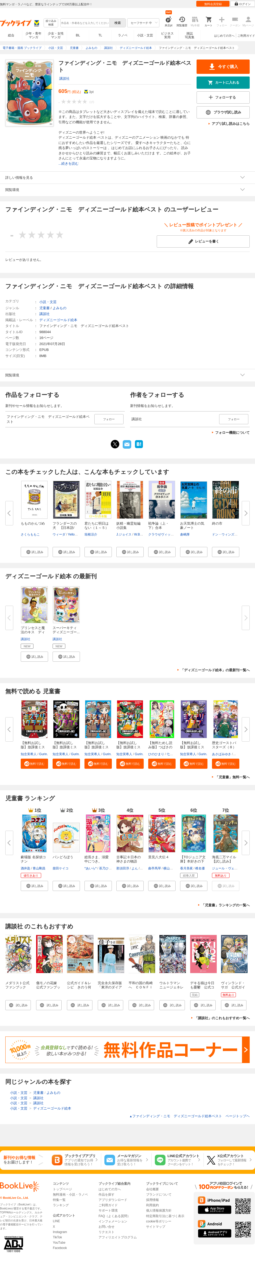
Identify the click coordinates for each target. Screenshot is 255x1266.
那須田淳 (122, 868)
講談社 (64, 78)
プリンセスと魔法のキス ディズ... (33, 632)
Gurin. (43, 754)
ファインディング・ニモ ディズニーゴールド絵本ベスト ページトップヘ (189, 1116)
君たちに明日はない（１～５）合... (96, 527)
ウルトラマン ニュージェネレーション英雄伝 (171, 987)
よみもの (59, 308)
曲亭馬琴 (154, 868)
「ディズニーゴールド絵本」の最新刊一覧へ (215, 670)
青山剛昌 (39, 868)
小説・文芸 (145, 35)
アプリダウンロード (113, 1200)
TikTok (57, 1237)
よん (134, 868)
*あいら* (90, 868)
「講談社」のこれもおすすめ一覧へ (222, 1018)
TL (100, 35)
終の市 (217, 523)
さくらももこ (30, 534)
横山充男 (169, 868)
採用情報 (152, 1200)
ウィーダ (59, 534)
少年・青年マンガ (33, 35)
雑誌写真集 (189, 35)
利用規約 (152, 1205)
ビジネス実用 (167, 35)
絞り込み (51, 23)
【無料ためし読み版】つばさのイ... (160, 747)
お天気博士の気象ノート (192, 525)
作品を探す (106, 1194)
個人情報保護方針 (159, 1210)
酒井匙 (25, 868)
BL (78, 35)
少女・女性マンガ (56, 35)
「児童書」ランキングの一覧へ (225, 905)
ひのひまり (156, 754)
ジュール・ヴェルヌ (226, 868)
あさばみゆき (221, 754)
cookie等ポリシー (158, 1221)
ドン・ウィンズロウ (226, 534)
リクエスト (106, 1232)
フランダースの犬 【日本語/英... (65, 527)
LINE (56, 1221)
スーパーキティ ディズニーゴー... (66, 630)
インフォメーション (113, 1221)
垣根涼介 (90, 534)
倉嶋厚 (185, 534)
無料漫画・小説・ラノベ (70, 1194)
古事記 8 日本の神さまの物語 (128, 859)
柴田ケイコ (61, 868)
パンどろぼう (63, 857)
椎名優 (200, 868)
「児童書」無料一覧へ (232, 777)
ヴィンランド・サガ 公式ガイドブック (233, 987)
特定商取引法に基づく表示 (165, 1216)
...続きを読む (68, 163)
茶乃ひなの (107, 868)
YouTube (59, 1242)
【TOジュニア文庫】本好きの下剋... (193, 861)
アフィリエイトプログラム (118, 1237)
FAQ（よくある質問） (114, 1216)
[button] (34, 552)
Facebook (60, 1248)
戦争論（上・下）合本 (158, 525)
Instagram (60, 1232)
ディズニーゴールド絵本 (58, 320)
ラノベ (123, 35)
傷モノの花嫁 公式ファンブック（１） (48, 987)
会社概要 (152, 1189)
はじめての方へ (224, 35)
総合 (11, 35)
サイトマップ (155, 1227)
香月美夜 (186, 868)
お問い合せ (106, 1227)
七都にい (173, 754)
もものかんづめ (33, 523)
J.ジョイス (123, 534)
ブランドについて (159, 1194)
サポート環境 (108, 1210)
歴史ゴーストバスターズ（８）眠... (224, 747)
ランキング (61, 1205)
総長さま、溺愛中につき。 (96, 859)
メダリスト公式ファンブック (17, 985)
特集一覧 (59, 1200)
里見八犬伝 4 (158, 857)
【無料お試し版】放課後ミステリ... (33, 747)
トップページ (62, 1189)
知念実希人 (29, 754)
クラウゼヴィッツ (161, 534)
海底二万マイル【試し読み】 (224, 859)
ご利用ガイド (246, 35)
